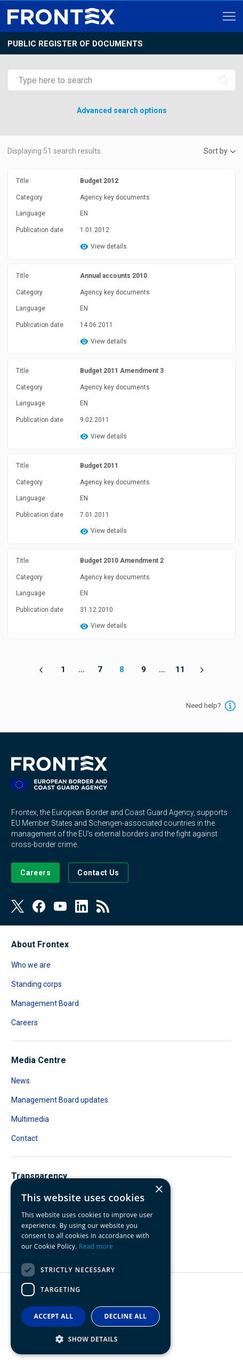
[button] (90, 1339)
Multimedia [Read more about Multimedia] (30, 1119)
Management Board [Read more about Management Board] (45, 1003)
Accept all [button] (54, 1316)
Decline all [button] (125, 1316)
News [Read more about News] (20, 1080)
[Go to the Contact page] (98, 873)
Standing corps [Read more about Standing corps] (36, 984)
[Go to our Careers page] (35, 873)
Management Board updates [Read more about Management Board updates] (59, 1100)
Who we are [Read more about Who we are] (31, 965)
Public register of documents (75, 44)
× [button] (159, 1190)
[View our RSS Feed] (102, 906)
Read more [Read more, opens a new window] (96, 1246)
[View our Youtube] (60, 906)
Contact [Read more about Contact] (24, 1138)
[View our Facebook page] (39, 906)
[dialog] (91, 1266)
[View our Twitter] (17, 906)
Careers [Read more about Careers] (24, 1022)
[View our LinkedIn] (81, 906)
